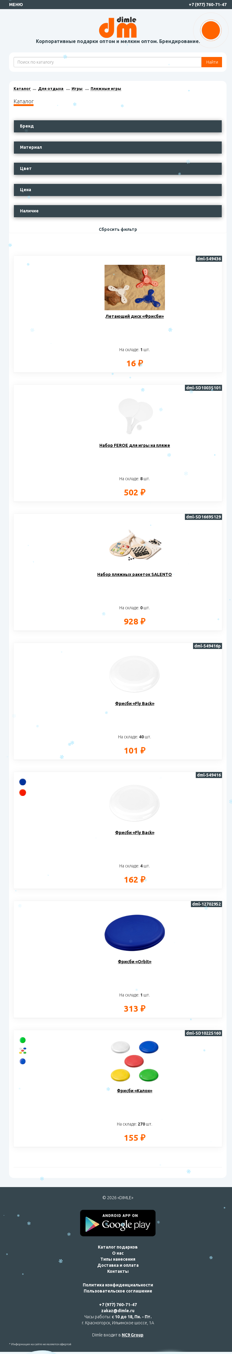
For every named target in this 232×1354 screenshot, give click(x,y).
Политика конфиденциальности (118, 1284)
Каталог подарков (118, 1247)
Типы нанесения (117, 1259)
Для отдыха (50, 88)
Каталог (22, 88)
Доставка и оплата (118, 1265)
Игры (77, 88)
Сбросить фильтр (118, 229)
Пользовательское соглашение (118, 1291)
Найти (211, 62)
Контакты (118, 1271)
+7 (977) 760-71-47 (208, 4)
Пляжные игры (106, 88)
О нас (118, 1253)
